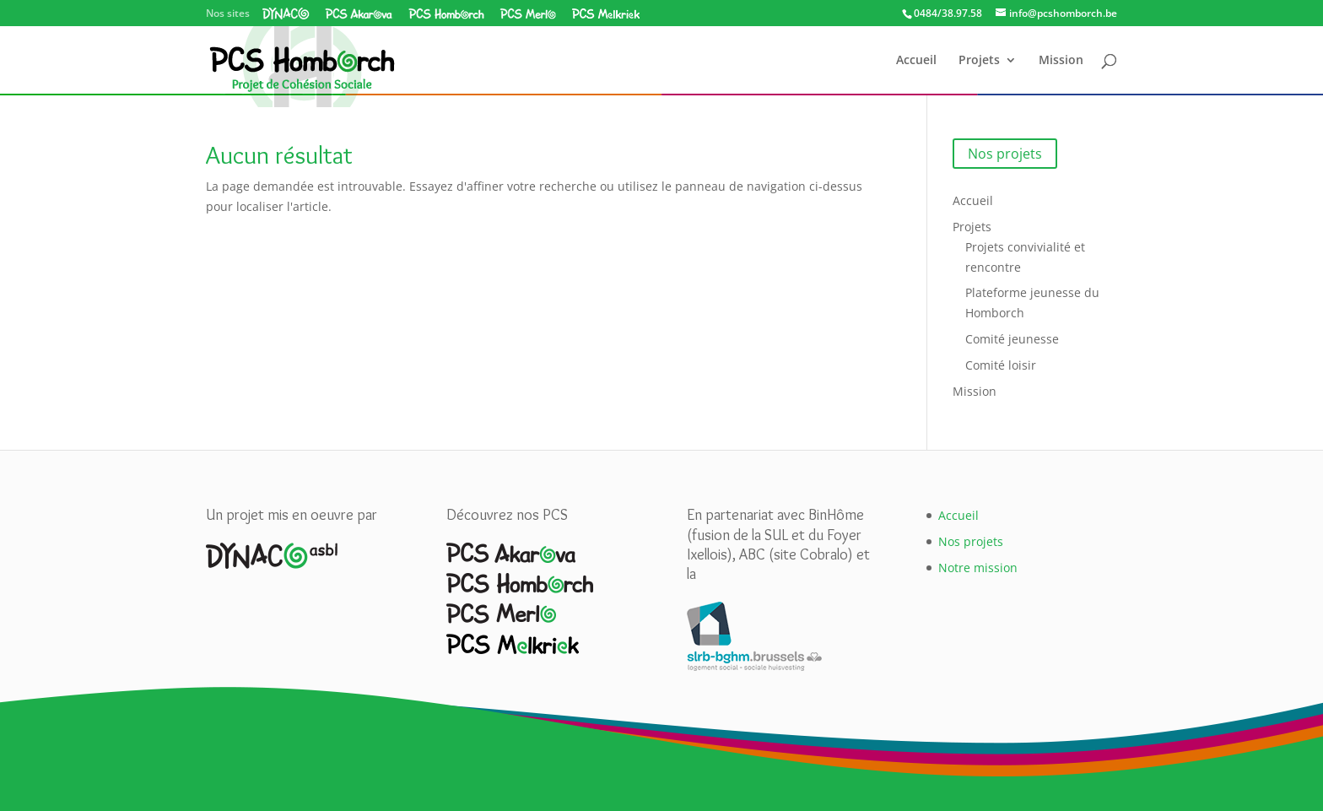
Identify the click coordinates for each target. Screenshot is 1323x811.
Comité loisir (1000, 365)
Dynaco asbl (286, 13)
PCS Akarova (359, 13)
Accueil (916, 61)
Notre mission (978, 568)
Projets (979, 61)
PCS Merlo (528, 13)
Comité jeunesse (1012, 339)
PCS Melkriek (605, 13)
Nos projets (1005, 153)
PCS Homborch (446, 13)
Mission (1061, 61)
